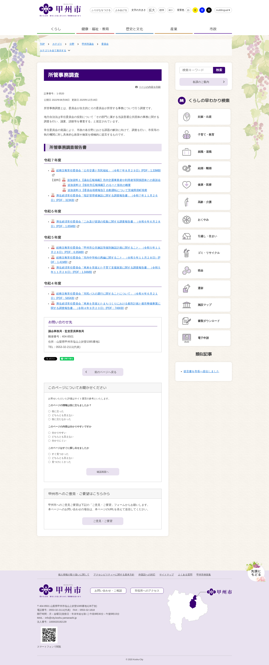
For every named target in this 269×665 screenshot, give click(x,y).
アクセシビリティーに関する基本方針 (113, 574)
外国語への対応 (146, 574)
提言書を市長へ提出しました (201, 371)
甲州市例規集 (203, 574)
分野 (71, 44)
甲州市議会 (88, 44)
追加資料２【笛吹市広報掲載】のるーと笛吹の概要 (99, 185)
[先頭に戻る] (255, 570)
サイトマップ (166, 574)
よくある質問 (185, 574)
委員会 (105, 44)
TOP (42, 44)
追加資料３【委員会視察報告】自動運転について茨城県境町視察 (107, 190)
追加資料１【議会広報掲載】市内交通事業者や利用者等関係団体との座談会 (114, 180)
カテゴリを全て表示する (53, 50)
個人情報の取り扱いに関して (73, 574)
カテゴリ (57, 44)
